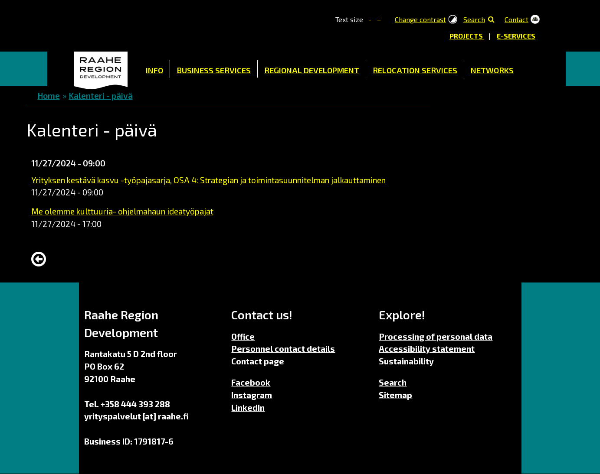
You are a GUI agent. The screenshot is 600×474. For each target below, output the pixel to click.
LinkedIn (248, 407)
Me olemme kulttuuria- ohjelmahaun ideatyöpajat (122, 211)
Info (154, 70)
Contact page (257, 361)
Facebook (250, 382)
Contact (516, 19)
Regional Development (311, 70)
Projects (466, 36)
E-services (516, 36)
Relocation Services (415, 70)
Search (474, 19)
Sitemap (395, 395)
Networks (492, 70)
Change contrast (420, 19)
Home (100, 69)
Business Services (214, 70)
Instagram (251, 395)
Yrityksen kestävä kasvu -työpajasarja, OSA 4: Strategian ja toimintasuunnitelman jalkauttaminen (208, 180)
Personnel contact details (283, 349)
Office (243, 336)
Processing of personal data (435, 336)
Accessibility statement (427, 349)
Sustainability (406, 361)
